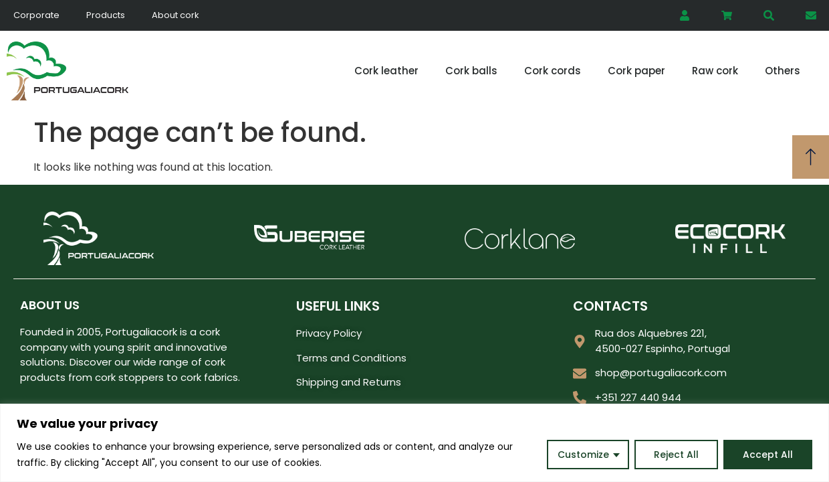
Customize (583, 454)
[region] (414, 443)
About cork (175, 15)
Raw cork (715, 71)
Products (105, 15)
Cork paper (636, 71)
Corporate (36, 15)
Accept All (768, 454)
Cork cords (552, 71)
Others (782, 71)
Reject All (676, 454)
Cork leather (386, 71)
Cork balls (471, 71)
